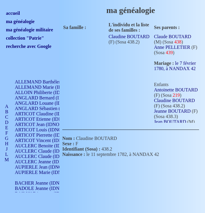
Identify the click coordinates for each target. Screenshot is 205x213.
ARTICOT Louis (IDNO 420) (43, 129)
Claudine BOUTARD (129, 36)
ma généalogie (20, 21)
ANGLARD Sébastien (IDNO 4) (46, 108)
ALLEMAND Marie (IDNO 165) (47, 87)
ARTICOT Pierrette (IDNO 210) (46, 135)
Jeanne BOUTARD (172, 111)
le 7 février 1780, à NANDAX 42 (175, 68)
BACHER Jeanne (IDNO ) (40, 182)
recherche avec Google (28, 46)
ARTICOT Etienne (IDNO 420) (45, 119)
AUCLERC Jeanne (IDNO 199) (45, 161)
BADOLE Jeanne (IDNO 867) (44, 188)
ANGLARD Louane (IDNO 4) (44, 103)
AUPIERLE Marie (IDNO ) (41, 172)
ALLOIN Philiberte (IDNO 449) (46, 92)
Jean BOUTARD (170, 121)
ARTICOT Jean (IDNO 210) (42, 124)
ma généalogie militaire (29, 29)
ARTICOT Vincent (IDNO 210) (45, 140)
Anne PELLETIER (172, 47)
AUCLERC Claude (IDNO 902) (45, 151)
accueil (13, 13)
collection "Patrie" (25, 38)
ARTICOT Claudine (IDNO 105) (46, 113)
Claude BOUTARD (172, 36)
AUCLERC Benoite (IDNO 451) (46, 145)
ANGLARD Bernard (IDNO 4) (44, 97)
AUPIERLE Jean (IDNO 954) (43, 167)
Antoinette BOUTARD (176, 89)
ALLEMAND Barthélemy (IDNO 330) (52, 81)
